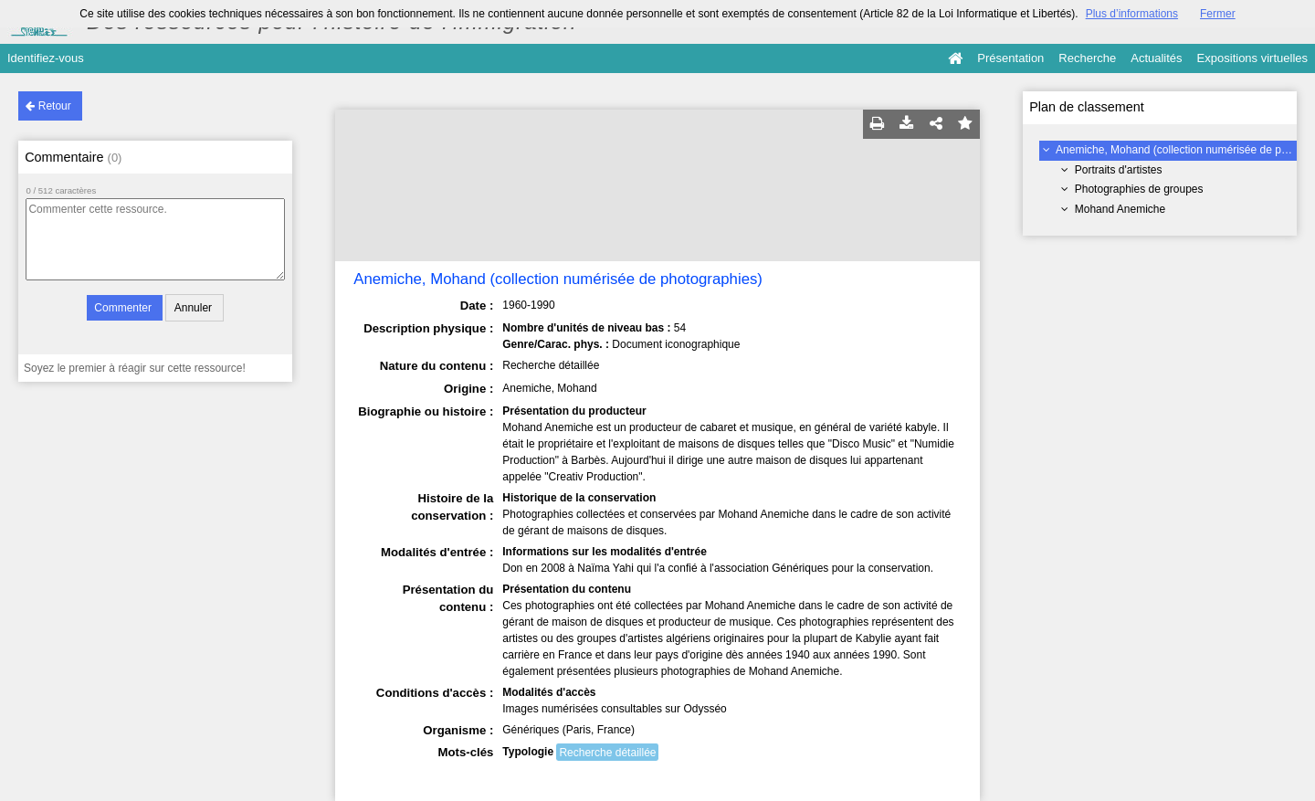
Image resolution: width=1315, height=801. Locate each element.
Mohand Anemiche (1120, 209)
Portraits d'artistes (1118, 169)
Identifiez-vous (45, 58)
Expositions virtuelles (1252, 58)
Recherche (1087, 58)
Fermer (1218, 13)
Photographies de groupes (1139, 189)
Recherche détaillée (607, 752)
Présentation (1010, 58)
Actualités (1156, 58)
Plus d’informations (1132, 13)
